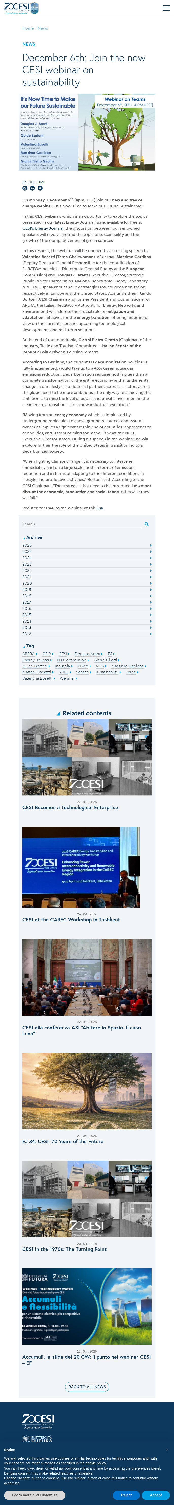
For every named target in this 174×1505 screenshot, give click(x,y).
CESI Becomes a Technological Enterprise (70, 807)
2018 (26, 595)
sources (105, 240)
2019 (26, 589)
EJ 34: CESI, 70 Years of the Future (62, 1141)
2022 (27, 570)
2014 (26, 621)
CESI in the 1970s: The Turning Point (64, 1249)
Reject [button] (126, 1495)
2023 (27, 564)
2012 (26, 633)
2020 (27, 583)
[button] (167, 1450)
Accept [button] (156, 1495)
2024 (27, 557)
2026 (27, 545)
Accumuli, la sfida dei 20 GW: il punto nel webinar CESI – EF (86, 1360)
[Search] (82, 524)
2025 (27, 551)
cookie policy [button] (95, 1463)
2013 (26, 627)
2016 (26, 608)
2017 (26, 602)
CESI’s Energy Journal (42, 228)
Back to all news (87, 1386)
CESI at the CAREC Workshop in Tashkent (71, 920)
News (43, 28)
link (100, 508)
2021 (26, 576)
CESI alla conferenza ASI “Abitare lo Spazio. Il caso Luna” (81, 1031)
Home (28, 28)
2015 (26, 614)
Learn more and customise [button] (34, 1495)
